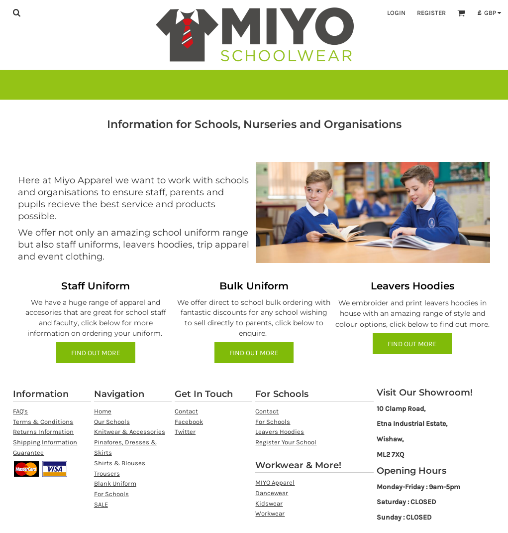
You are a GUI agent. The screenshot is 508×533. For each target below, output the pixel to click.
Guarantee (28, 452)
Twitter (185, 431)
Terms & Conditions (43, 421)
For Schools (111, 494)
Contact (186, 411)
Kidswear (269, 503)
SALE (101, 504)
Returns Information (43, 431)
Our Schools (112, 421)
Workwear (270, 513)
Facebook (189, 421)
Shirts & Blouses (119, 463)
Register (431, 12)
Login (396, 12)
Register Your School (285, 442)
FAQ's (20, 411)
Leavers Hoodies (279, 431)
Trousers (107, 473)
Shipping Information (45, 442)
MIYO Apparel (275, 482)
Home (102, 411)
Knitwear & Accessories (129, 431)
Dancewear (271, 493)
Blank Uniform (115, 483)
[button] (16, 12)
